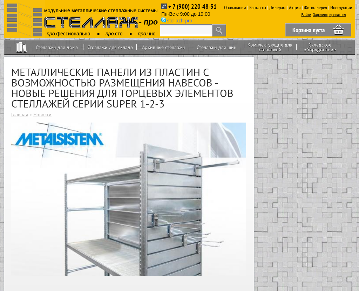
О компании (235, 7)
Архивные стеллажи (163, 47)
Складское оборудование (320, 47)
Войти (306, 15)
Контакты (257, 7)
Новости (42, 114)
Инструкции (341, 7)
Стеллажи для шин (217, 47)
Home (21, 47)
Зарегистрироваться (329, 15)
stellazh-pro (179, 20)
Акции (295, 7)
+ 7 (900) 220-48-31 (192, 6)
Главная (19, 114)
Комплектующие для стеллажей (270, 47)
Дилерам (277, 7)
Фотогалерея (315, 7)
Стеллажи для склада (110, 47)
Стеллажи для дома (57, 47)
